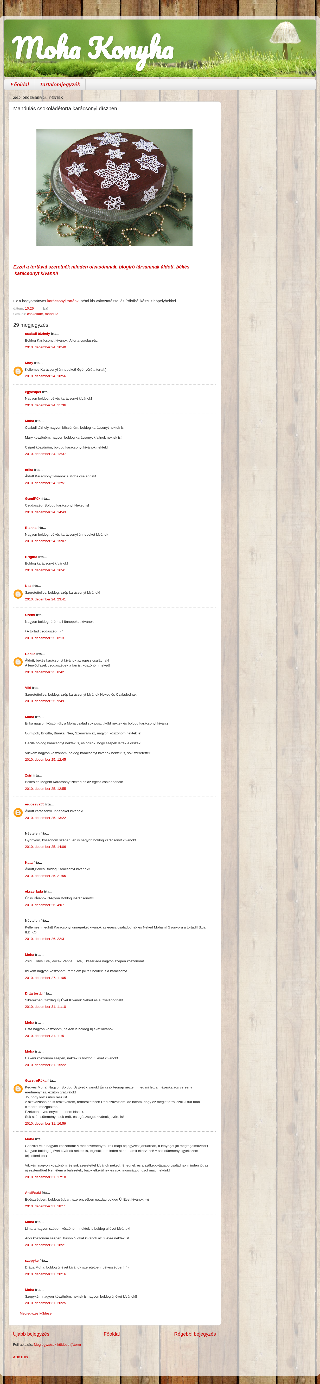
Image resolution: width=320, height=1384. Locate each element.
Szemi (30, 615)
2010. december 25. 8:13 (44, 638)
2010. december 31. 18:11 (45, 1206)
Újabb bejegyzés (31, 1334)
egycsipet (33, 392)
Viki (28, 688)
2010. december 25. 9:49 (44, 701)
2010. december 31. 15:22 (45, 1065)
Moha (29, 421)
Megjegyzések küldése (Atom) (57, 1345)
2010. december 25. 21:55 (45, 876)
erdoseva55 (34, 804)
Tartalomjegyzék (60, 84)
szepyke (32, 1261)
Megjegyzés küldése (36, 1313)
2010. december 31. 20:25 (45, 1303)
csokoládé (35, 314)
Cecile (30, 654)
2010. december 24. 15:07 (45, 541)
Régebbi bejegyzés (195, 1334)
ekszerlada (34, 891)
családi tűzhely (37, 334)
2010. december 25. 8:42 (44, 672)
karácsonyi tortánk (62, 301)
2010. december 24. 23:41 (45, 599)
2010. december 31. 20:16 (45, 1274)
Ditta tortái (34, 993)
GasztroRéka (36, 1080)
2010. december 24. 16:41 (45, 570)
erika (29, 470)
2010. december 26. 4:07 (44, 905)
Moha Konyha (92, 48)
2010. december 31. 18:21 (45, 1245)
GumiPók (32, 499)
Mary (29, 363)
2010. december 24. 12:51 (45, 483)
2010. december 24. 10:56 (45, 376)
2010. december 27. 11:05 (45, 978)
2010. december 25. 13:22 (45, 818)
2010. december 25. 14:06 (45, 847)
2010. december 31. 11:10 (45, 1007)
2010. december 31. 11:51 (45, 1036)
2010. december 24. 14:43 (45, 512)
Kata (29, 862)
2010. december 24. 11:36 (45, 405)
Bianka (30, 528)
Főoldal (19, 84)
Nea (28, 586)
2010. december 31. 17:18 (45, 1177)
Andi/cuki (33, 1193)
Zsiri (29, 775)
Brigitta (31, 557)
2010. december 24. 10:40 (45, 347)
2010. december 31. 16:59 (45, 1123)
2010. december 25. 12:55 (45, 789)
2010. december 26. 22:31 (45, 939)
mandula (52, 314)
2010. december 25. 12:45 (45, 759)
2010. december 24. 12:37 (45, 454)
